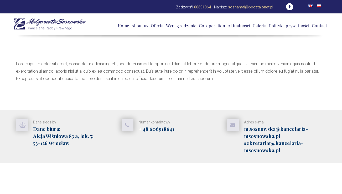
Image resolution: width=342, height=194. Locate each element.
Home (123, 25)
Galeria (259, 25)
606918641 (203, 7)
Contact (319, 25)
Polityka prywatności (289, 25)
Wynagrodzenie (181, 25)
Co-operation (212, 25)
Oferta (157, 25)
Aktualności (239, 25)
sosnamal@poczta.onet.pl (250, 7)
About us (140, 25)
